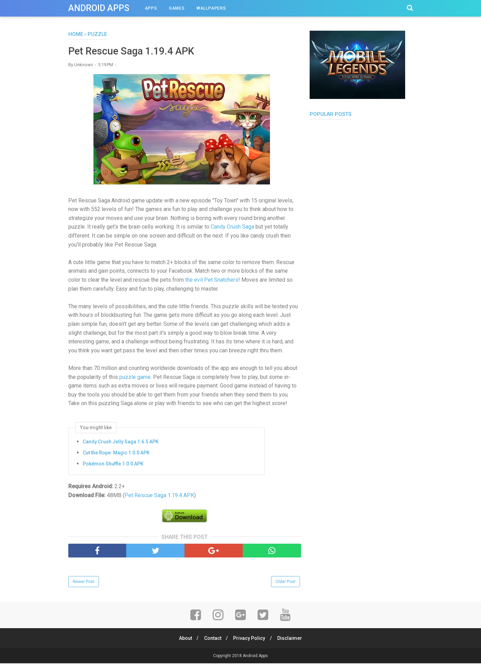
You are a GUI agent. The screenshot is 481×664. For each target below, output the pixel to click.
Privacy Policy (250, 639)
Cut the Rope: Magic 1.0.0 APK (116, 453)
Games (177, 8)
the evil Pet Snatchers (211, 280)
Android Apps (98, 8)
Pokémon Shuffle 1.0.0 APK (113, 464)
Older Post (285, 582)
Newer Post (83, 582)
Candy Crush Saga (231, 227)
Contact (212, 639)
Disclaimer (291, 639)
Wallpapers (211, 8)
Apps (151, 8)
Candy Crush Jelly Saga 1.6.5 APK (121, 442)
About (183, 639)
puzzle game (135, 377)
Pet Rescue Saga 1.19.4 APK (159, 495)
